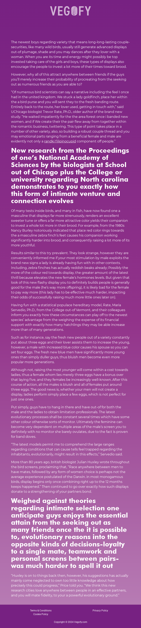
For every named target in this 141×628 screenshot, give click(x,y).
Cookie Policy (40, 614)
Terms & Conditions (40, 610)
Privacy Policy (100, 610)
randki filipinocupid (60, 141)
